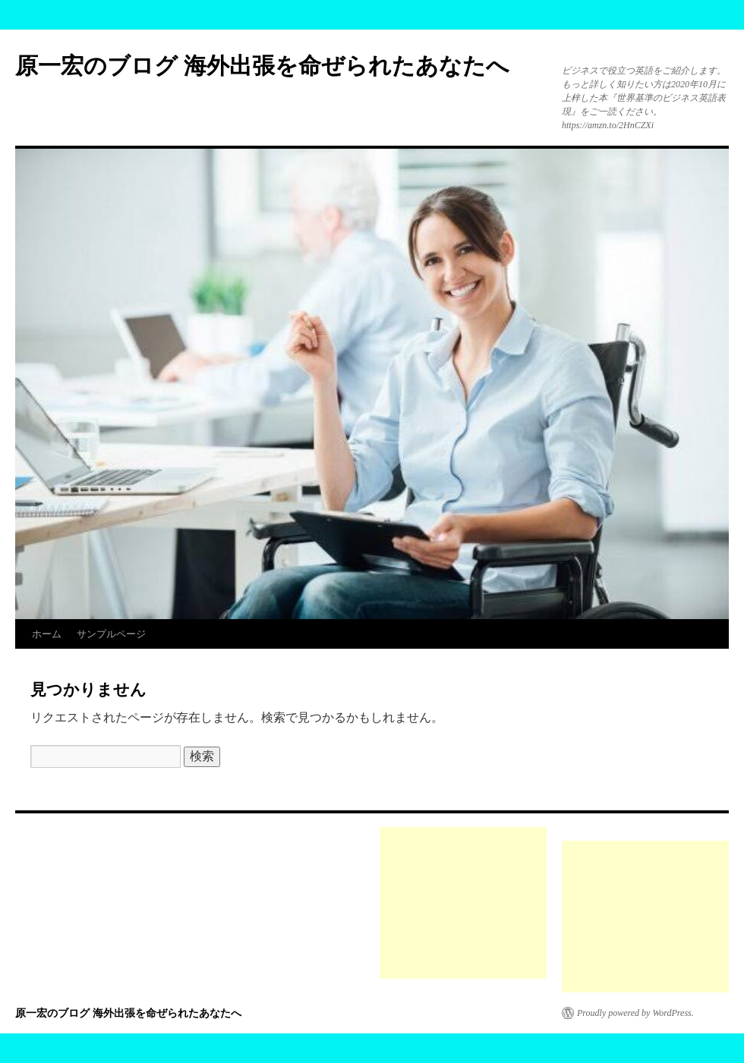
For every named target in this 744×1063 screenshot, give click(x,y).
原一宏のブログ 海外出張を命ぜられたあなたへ (262, 65)
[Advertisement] (463, 903)
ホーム (46, 634)
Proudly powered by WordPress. (635, 1013)
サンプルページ (111, 634)
